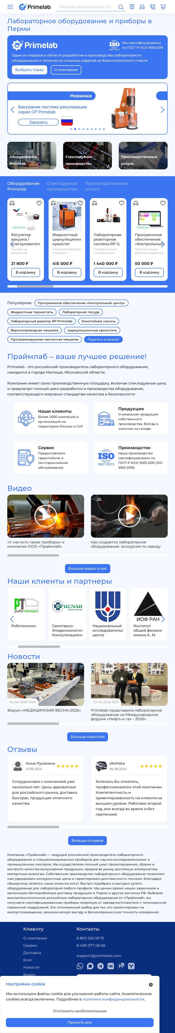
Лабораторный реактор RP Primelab (41, 321)
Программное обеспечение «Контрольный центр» (81, 303)
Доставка (32, 953)
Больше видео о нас (87, 568)
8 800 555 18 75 (90, 938)
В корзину (26, 272)
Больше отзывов (87, 840)
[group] (45, 516)
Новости (31, 967)
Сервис (30, 945)
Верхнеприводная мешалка (34, 330)
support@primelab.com (99, 956)
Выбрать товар (29, 70)
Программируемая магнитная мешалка (44, 339)
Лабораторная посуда (80, 312)
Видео (29, 974)
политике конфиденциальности (113, 999)
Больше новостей (88, 737)
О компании (66, 70)
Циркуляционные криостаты (92, 330)
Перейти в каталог (103, 339)
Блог (27, 960)
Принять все (80, 1022)
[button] (71, 129)
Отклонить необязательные (80, 1011)
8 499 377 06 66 (91, 945)
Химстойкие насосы (99, 321)
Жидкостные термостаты (32, 312)
